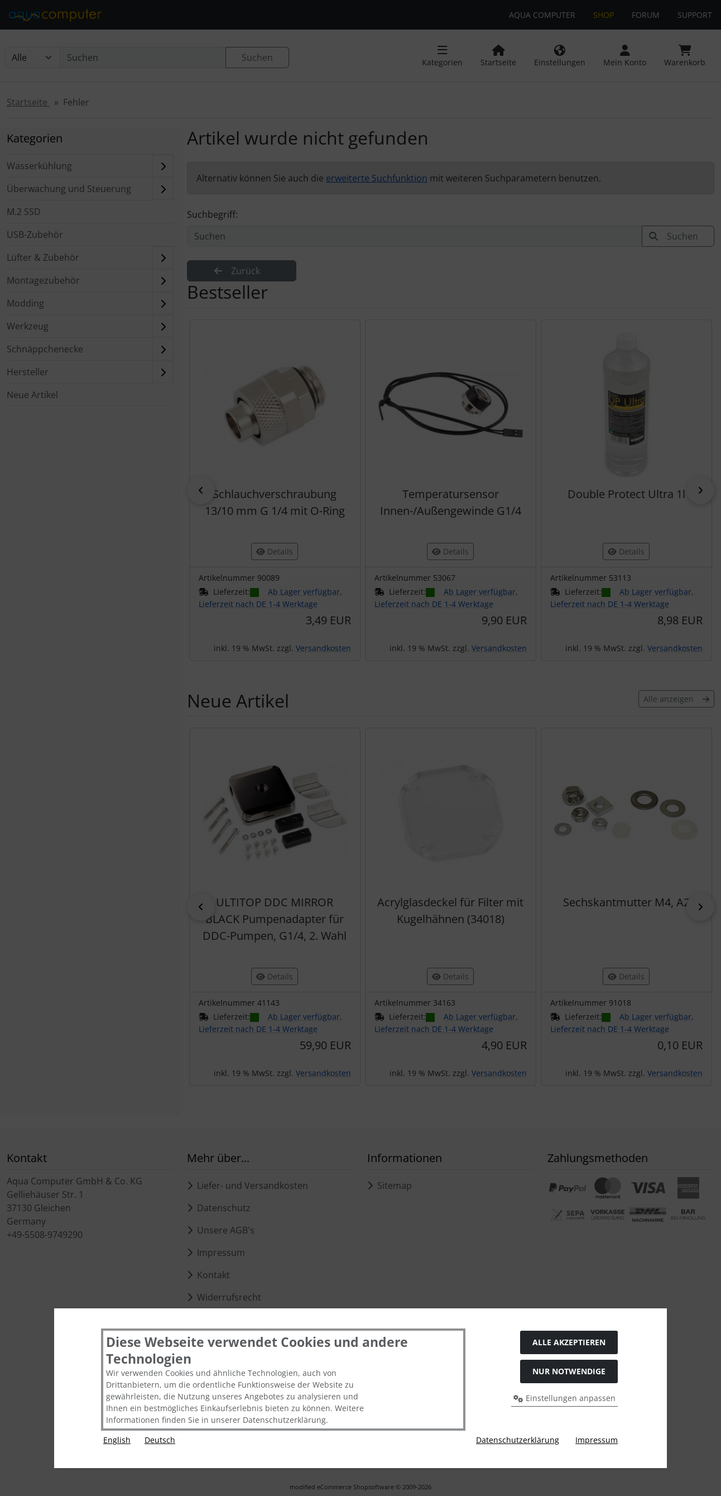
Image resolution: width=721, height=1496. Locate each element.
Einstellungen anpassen (564, 1398)
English (117, 1440)
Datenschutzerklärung (517, 1440)
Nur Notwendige (568, 1371)
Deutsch (160, 1440)
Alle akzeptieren (568, 1342)
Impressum (596, 1440)
